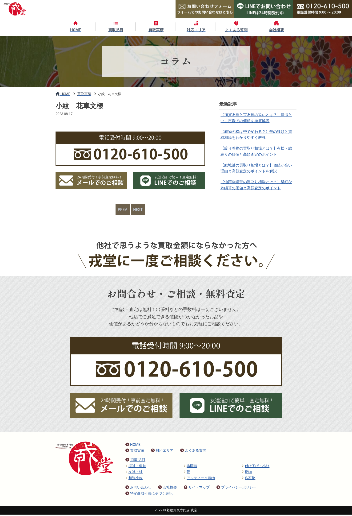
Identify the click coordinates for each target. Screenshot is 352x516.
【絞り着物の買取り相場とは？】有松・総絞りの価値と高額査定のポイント (256, 155)
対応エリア (162, 452)
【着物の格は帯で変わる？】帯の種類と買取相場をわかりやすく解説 (256, 137)
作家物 (248, 479)
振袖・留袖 (135, 467)
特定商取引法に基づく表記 (148, 495)
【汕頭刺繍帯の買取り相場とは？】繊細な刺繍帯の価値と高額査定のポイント (256, 192)
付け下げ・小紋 (255, 467)
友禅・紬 (134, 473)
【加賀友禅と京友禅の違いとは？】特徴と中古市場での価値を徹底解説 (256, 118)
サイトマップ (197, 489)
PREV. (122, 210)
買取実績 (134, 452)
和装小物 (134, 479)
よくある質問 (193, 452)
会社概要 (167, 489)
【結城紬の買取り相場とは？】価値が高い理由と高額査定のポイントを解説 (256, 173)
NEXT (138, 210)
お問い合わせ (138, 489)
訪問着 (190, 467)
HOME (132, 446)
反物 (247, 473)
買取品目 (135, 461)
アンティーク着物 (199, 479)
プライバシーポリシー (236, 489)
